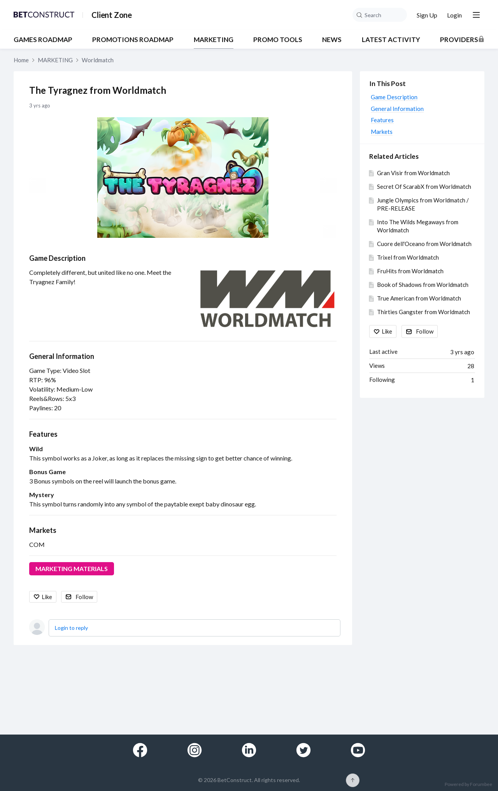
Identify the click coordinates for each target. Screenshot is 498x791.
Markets (42, 530)
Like (47, 596)
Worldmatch (98, 59)
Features (43, 434)
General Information (61, 356)
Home (21, 59)
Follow (84, 596)
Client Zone (111, 14)
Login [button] (454, 15)
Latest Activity (391, 40)
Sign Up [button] (427, 15)
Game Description (57, 258)
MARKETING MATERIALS (71, 568)
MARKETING (213, 40)
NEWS (332, 40)
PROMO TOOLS (277, 40)
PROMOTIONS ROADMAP (133, 40)
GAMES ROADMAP (43, 40)
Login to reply (71, 627)
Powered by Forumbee (468, 784)
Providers (459, 40)
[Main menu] (476, 15)
